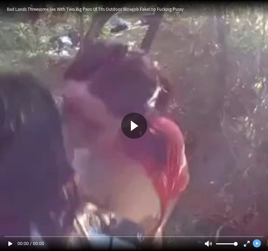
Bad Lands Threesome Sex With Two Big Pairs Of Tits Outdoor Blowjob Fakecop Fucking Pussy (95, 9)
